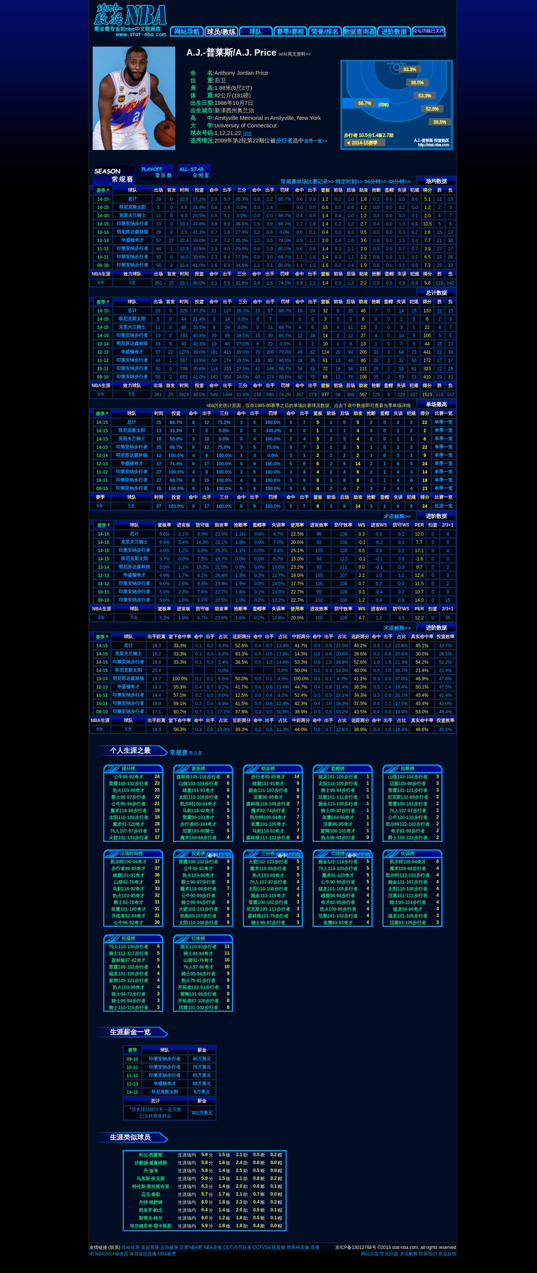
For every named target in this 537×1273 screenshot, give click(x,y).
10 (206, 439)
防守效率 (343, 525)
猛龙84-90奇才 (408, 909)
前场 (338, 190)
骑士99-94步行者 (338, 790)
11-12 (103, 248)
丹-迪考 (150, 1170)
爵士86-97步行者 (128, 797)
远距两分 (360, 636)
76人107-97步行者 (128, 831)
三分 (241, 190)
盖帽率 (259, 525)
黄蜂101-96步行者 (198, 994)
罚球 (284, 190)
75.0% (224, 422)
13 (158, 430)
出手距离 (156, 636)
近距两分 (242, 636)
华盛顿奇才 (132, 240)
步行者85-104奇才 (198, 824)
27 (158, 472)
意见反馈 (447, 1253)
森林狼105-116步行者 (198, 777)
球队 (255, 31)
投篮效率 (445, 636)
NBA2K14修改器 (111, 1253)
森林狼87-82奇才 (128, 960)
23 (424, 488)
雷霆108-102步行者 (128, 783)
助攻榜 (268, 768)
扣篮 (432, 525)
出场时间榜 (131, 853)
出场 (158, 190)
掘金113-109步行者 (337, 804)
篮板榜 (198, 768)
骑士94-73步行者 (128, 994)
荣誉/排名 (324, 31)
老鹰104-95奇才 (338, 817)
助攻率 (221, 525)
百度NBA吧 (190, 1247)
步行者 (284, 140)
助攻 (363, 190)
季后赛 (195, 753)
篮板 (325, 190)
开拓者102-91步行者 (198, 987)
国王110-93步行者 (198, 946)
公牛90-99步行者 (128, 804)
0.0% (224, 430)
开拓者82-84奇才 (128, 916)
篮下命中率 (179, 636)
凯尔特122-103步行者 (407, 824)
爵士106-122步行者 (407, 837)
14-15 (103, 199)
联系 (114, 1247)
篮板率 (164, 525)
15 (206, 480)
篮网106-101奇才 (337, 831)
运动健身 (169, 1247)
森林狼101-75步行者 (268, 916)
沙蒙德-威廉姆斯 (150, 1163)
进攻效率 (319, 525)
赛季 (102, 189)
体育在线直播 (142, 1253)
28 (158, 488)
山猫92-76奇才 (128, 882)
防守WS (401, 525)
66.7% (176, 422)
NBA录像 (212, 1247)
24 (424, 463)
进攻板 (183, 525)
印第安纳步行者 (132, 223)
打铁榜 (198, 938)
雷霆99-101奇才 (198, 817)
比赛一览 (444, 413)
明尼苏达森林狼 (132, 232)
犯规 (414, 190)
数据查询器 (359, 31)
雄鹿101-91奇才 (198, 790)
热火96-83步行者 (338, 837)
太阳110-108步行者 (128, 817)
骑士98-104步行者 (408, 902)
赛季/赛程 (290, 31)
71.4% (176, 463)
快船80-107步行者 (198, 916)
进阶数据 (394, 31)
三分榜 (268, 853)
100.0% (272, 422)
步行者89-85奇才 (268, 777)
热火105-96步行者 (338, 909)
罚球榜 (337, 853)
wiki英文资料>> (295, 54)
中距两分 (301, 636)
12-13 (103, 240)
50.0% (176, 439)
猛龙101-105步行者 (337, 777)
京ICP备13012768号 (355, 1247)
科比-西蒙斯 (151, 1155)
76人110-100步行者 (338, 868)
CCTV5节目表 (237, 1247)
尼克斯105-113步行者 (268, 909)
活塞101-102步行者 (337, 916)
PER (419, 525)
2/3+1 (447, 525)
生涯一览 (444, 506)
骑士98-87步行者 (338, 810)
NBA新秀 (167, 1253)
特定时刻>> (349, 182)
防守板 (202, 525)
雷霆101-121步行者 (407, 790)
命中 (213, 190)
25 (158, 422)
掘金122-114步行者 (337, 861)
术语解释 (409, 1253)
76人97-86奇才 (198, 967)
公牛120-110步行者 (407, 817)
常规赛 (179, 752)
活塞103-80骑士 (198, 831)
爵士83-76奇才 (128, 902)
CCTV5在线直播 (269, 1247)
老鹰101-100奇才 (268, 824)
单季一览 (444, 422)
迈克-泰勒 (151, 1194)
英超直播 (150, 1247)
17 (206, 463)
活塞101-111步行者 (337, 797)
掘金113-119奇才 (268, 895)
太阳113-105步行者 (337, 783)
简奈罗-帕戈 (151, 1210)
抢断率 (240, 525)
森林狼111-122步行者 (268, 837)
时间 (184, 190)
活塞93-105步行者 (408, 922)
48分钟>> (399, 182)
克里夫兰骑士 (132, 215)
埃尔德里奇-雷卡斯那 (151, 1226)
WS (361, 525)
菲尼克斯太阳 (132, 207)
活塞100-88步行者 (408, 783)
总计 (132, 198)
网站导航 (187, 31)
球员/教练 (221, 32)
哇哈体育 (131, 1247)
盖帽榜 (337, 768)
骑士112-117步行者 (128, 953)
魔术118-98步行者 (128, 810)
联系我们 (428, 1253)
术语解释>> (397, 516)
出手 (227, 190)
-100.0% (272, 430)
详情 (247, 133)
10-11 (103, 257)
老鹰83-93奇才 (338, 922)
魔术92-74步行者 (268, 810)
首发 (171, 190)
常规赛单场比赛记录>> (307, 182)
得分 (427, 190)
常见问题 (389, 1253)
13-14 (103, 232)
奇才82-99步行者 (408, 831)
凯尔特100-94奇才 (198, 804)
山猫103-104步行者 (198, 783)
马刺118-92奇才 (198, 810)
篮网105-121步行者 (128, 980)
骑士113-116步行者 (128, 1007)
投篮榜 (198, 853)
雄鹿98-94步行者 (338, 895)
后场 (350, 190)
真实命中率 (422, 636)
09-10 (103, 265)
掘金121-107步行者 (267, 790)
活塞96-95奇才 (268, 797)
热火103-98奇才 (128, 790)
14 (357, 463)
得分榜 (128, 768)
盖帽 (389, 190)
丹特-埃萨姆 (151, 1202)
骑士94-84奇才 (198, 953)
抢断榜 (407, 768)
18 (158, 439)
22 (424, 422)
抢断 (376, 190)
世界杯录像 (298, 1247)
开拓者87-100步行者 (198, 1001)
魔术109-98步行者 (198, 837)
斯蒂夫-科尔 (151, 1218)
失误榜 (407, 853)
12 (206, 422)
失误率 (278, 525)
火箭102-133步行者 (128, 837)
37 (158, 463)
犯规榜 (128, 938)
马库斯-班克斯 (151, 1178)
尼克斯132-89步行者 (407, 797)
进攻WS (379, 525)
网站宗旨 (370, 1253)
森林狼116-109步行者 (268, 804)
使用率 (297, 525)
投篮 (199, 190)
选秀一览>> (315, 141)
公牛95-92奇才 (128, 777)
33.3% (176, 430)
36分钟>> (375, 182)
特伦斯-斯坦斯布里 (151, 1186)
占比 (223, 636)
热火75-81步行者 (198, 980)
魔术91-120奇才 (128, 824)
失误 (401, 190)
